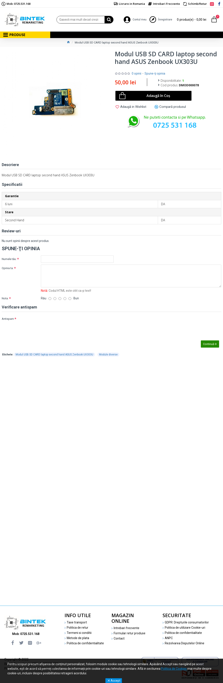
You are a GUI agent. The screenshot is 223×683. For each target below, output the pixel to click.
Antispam (8, 318)
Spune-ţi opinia (155, 73)
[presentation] (71, 323)
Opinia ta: (7, 268)
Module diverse (108, 354)
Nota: (5, 298)
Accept (115, 680)
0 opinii (136, 73)
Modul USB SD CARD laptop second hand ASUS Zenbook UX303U (54, 354)
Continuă (208, 344)
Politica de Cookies (174, 668)
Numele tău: (9, 259)
